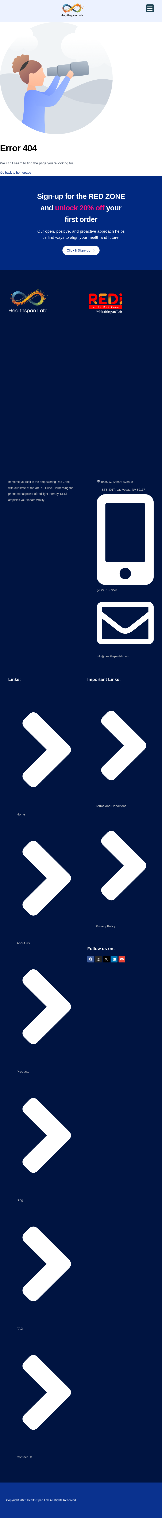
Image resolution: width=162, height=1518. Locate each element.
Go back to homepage (16, 172)
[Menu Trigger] (150, 8)
